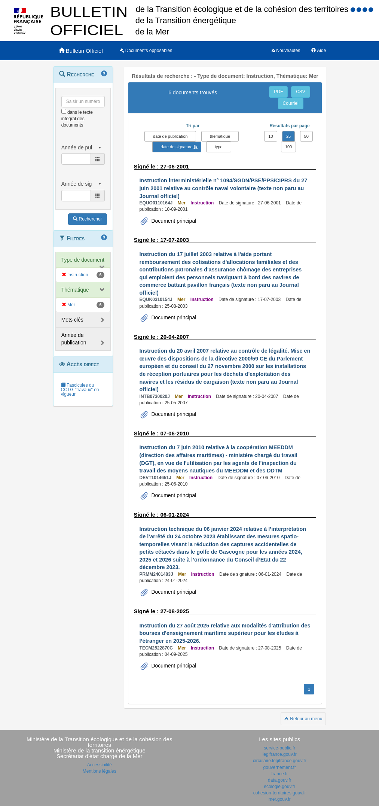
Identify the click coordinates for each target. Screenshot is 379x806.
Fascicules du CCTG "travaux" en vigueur (80, 390)
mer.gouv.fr (280, 799)
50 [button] (306, 136)
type (219, 147)
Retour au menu (303, 718)
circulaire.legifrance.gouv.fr (279, 760)
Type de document (82, 260)
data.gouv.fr (279, 780)
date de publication (170, 136)
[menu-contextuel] (63, 111)
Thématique (75, 290)
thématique (220, 136)
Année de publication (73, 339)
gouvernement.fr (279, 767)
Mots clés (72, 320)
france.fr (279, 773)
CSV (300, 91)
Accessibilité (99, 764)
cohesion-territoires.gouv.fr (279, 793)
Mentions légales (99, 771)
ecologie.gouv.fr (279, 786)
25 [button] (288, 136)
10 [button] (270, 136)
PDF (278, 91)
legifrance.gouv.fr (280, 754)
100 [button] (288, 147)
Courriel (291, 103)
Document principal (173, 221)
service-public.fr (279, 748)
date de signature (177, 147)
